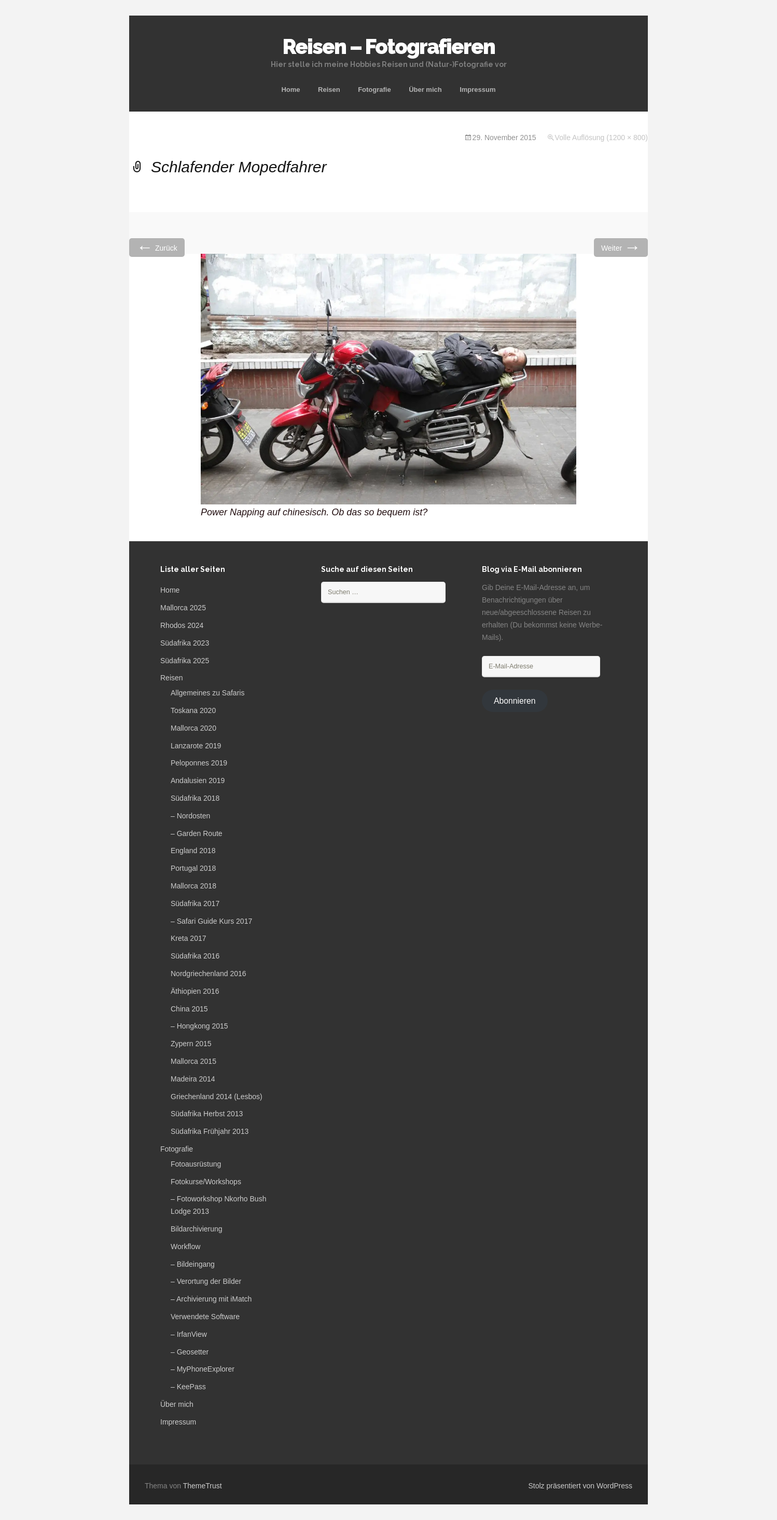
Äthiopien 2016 (195, 991)
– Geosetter (190, 1352)
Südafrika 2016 (195, 956)
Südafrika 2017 (195, 903)
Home (290, 89)
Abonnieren (515, 700)
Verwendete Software (205, 1316)
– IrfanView (189, 1334)
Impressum (477, 89)
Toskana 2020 (193, 710)
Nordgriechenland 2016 (208, 973)
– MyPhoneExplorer (202, 1369)
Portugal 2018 (193, 868)
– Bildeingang (193, 1264)
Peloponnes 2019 (199, 763)
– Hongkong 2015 (199, 1026)
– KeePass (188, 1386)
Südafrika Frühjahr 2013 (209, 1131)
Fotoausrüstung (196, 1164)
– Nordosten (190, 816)
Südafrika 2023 (184, 643)
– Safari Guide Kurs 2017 (211, 921)
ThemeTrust (202, 1486)
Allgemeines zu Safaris (207, 693)
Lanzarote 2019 (196, 746)
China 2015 (189, 1009)
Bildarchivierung (197, 1229)
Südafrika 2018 (195, 798)
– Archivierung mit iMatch (211, 1299)
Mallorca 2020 (193, 728)
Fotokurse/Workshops (206, 1181)
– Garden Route (197, 833)
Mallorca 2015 (193, 1061)
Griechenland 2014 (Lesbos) (216, 1096)
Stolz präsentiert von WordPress (581, 1486)
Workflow (185, 1246)
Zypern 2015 (191, 1043)
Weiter (621, 247)
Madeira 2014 (193, 1079)
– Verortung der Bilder (206, 1281)
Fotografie (374, 89)
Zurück (156, 247)
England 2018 (193, 850)
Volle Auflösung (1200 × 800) (601, 137)
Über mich (425, 89)
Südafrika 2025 (184, 660)
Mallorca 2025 (183, 608)
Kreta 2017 (188, 938)
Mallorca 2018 (193, 886)
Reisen (329, 89)
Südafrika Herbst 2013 (207, 1114)
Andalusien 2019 (198, 780)
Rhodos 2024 (181, 625)
